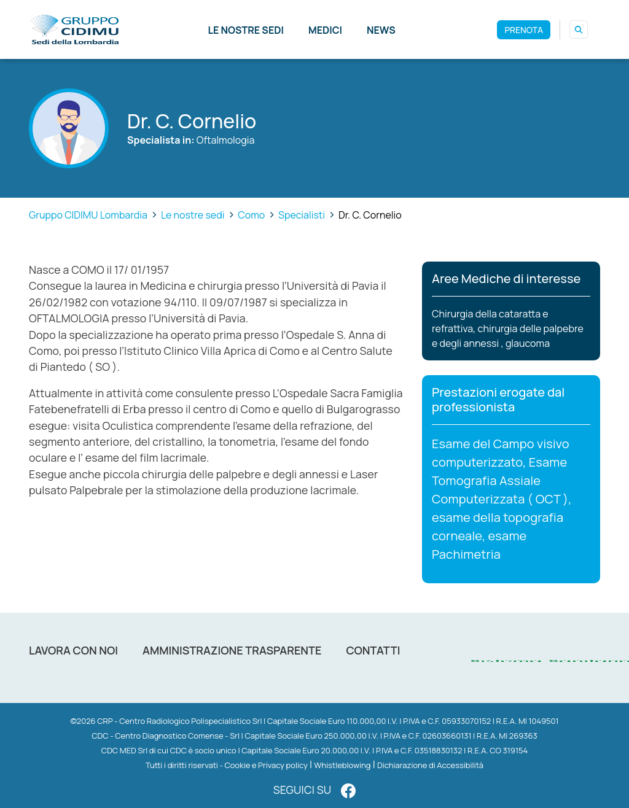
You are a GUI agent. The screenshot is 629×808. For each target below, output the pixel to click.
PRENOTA (523, 30)
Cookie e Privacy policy (266, 765)
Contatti (373, 650)
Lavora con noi (73, 650)
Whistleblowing (342, 765)
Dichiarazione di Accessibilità (430, 765)
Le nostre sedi (246, 30)
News (381, 30)
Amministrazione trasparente (232, 650)
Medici (325, 30)
